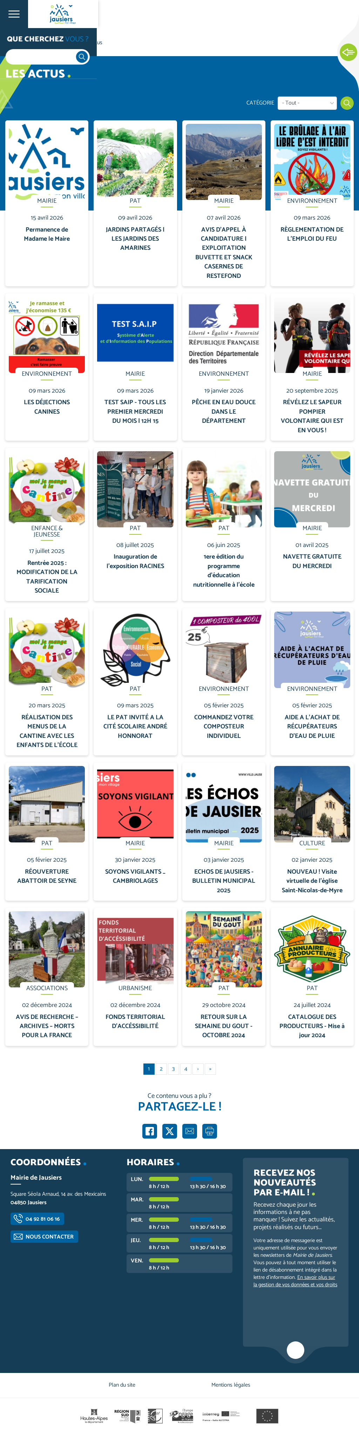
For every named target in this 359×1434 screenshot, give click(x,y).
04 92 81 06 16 (43, 1219)
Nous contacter (50, 1237)
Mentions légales (230, 1385)
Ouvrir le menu (14, 14)
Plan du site (122, 1385)
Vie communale (54, 42)
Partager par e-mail (189, 1131)
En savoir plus (135, 120)
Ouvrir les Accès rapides (348, 52)
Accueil (20, 42)
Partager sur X (169, 1131)
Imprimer (209, 1131)
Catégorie (260, 103)
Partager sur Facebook (149, 1131)
